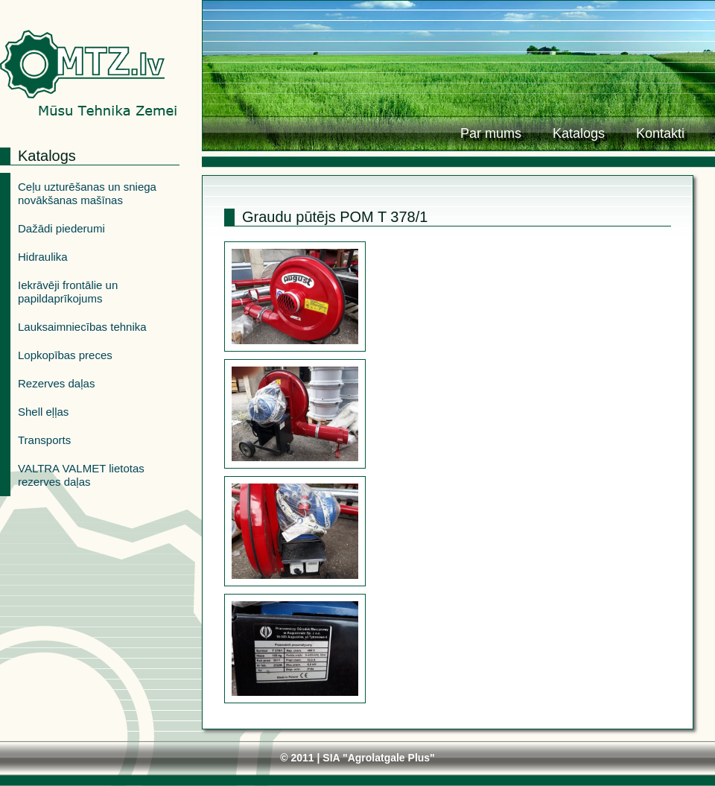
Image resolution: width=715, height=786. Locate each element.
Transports (44, 440)
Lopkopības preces (65, 355)
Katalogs (579, 133)
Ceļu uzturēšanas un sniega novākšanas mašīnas (87, 193)
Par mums (490, 133)
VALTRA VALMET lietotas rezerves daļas (81, 475)
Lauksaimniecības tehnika (82, 326)
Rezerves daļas (56, 383)
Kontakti (660, 133)
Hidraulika (43, 256)
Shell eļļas (43, 411)
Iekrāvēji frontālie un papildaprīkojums (68, 292)
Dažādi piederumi (61, 228)
